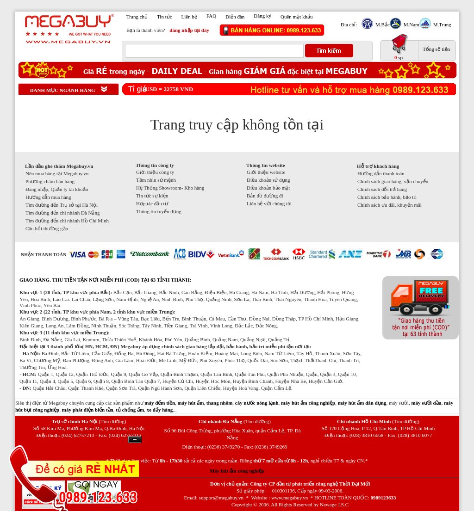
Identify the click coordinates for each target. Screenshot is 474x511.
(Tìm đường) (112, 421)
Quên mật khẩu (296, 16)
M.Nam (410, 24)
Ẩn (135, 439)
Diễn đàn (234, 16)
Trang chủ (137, 16)
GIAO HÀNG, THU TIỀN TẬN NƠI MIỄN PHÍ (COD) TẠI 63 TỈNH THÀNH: (105, 280)
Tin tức (164, 16)
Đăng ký (262, 15)
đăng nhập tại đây (189, 30)
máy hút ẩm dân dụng (362, 403)
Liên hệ (189, 16)
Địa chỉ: (349, 24)
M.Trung (441, 24)
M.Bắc (381, 24)
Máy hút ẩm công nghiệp (237, 471)
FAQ (211, 15)
